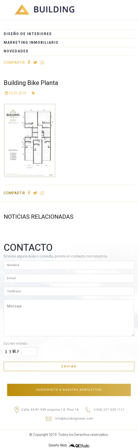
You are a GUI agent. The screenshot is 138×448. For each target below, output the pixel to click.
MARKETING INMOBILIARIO (31, 42)
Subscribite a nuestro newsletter (69, 390)
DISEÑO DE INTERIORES (28, 34)
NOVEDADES (16, 51)
